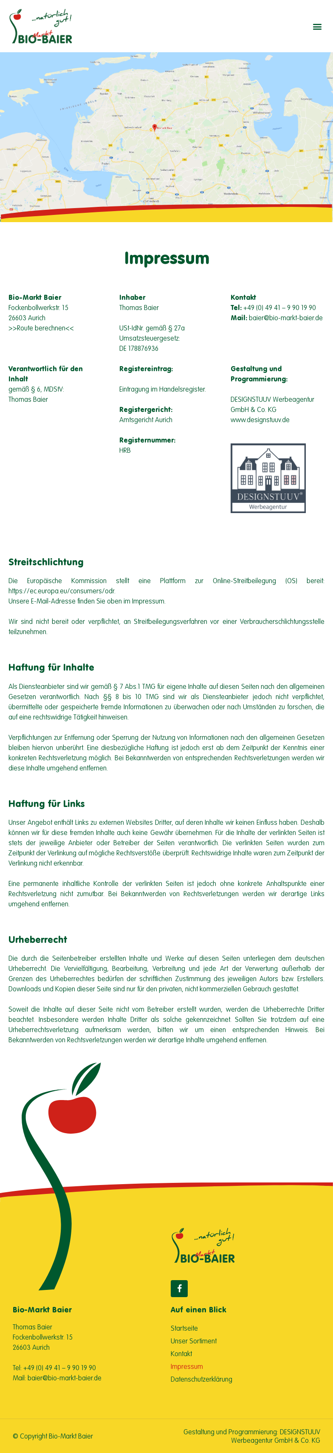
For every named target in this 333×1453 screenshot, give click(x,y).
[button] (317, 26)
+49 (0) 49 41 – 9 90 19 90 (279, 307)
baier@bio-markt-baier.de (286, 318)
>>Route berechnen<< (41, 328)
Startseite (184, 1328)
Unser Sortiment (194, 1341)
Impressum (187, 1366)
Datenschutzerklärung (201, 1379)
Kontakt (181, 1353)
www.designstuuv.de (260, 419)
